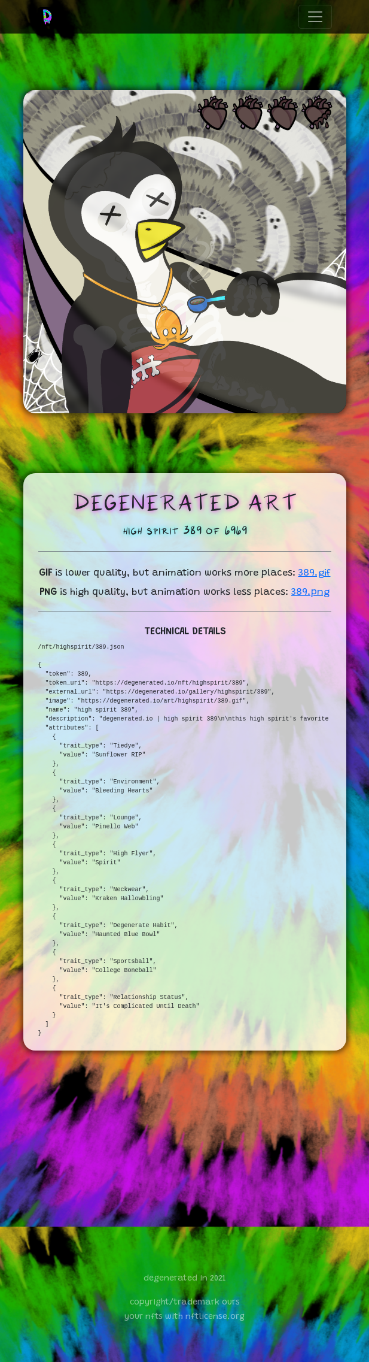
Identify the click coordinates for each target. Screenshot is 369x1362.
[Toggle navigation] (315, 17)
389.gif (314, 573)
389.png (310, 592)
